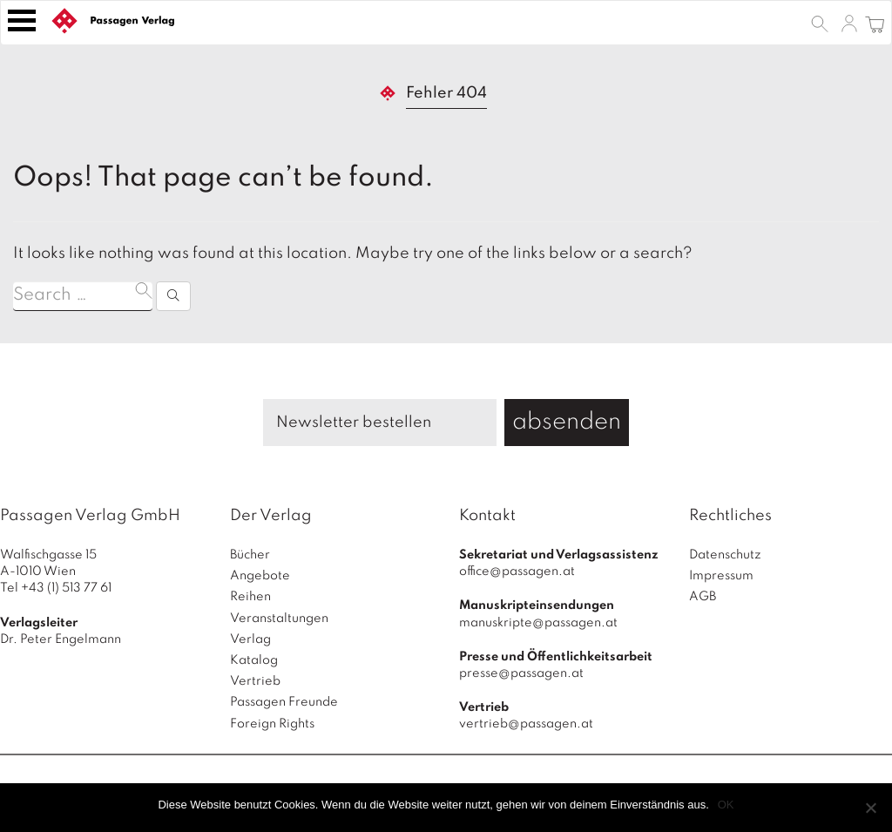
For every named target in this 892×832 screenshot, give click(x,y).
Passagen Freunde (284, 702)
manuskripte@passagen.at (538, 623)
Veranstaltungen (279, 618)
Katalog (254, 660)
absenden (566, 422)
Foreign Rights (272, 724)
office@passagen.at (517, 571)
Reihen (250, 597)
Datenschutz (725, 555)
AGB (702, 597)
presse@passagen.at (521, 673)
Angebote (260, 576)
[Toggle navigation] (22, 20)
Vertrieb (255, 681)
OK (726, 804)
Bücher (250, 555)
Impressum (721, 576)
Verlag (250, 639)
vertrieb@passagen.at (526, 724)
